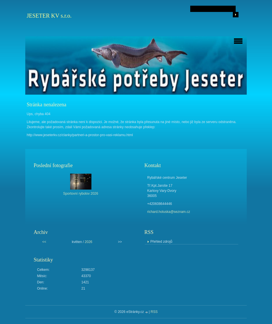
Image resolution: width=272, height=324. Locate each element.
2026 (88, 242)
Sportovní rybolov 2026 (80, 194)
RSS (154, 312)
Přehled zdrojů (161, 242)
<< (44, 242)
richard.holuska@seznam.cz (168, 212)
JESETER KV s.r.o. (49, 16)
